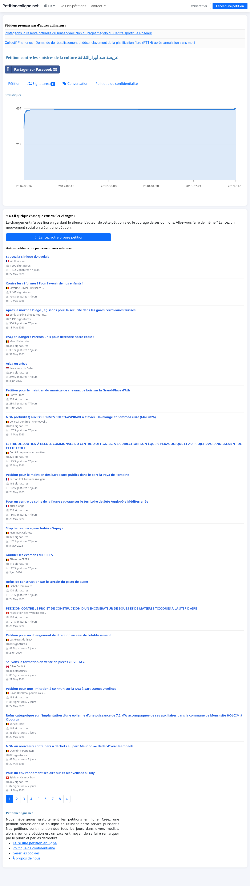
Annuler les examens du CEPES (29, 555)
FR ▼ (50, 6)
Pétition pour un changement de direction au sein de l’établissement (58, 635)
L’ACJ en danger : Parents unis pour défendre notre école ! (50, 337)
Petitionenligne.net (21, 6)
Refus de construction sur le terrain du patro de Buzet (47, 582)
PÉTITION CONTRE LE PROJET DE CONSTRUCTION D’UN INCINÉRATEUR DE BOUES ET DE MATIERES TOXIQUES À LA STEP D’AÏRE (101, 608)
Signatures (41, 83)
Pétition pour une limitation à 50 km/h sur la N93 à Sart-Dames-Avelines (61, 689)
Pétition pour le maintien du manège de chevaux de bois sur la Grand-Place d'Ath (68, 390)
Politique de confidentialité (117, 83)
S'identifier (199, 6)
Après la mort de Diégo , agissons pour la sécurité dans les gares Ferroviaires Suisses (71, 310)
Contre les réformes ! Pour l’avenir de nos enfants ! (44, 283)
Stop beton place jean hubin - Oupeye (34, 528)
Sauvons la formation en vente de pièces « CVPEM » (45, 662)
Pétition (14, 83)
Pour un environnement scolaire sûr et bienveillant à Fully (50, 773)
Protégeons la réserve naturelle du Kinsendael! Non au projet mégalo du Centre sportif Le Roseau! (78, 33)
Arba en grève (16, 364)
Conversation (75, 83)
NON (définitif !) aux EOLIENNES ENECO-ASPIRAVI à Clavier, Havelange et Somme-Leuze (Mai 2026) (81, 417)
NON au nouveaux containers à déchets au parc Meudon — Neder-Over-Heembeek (69, 746)
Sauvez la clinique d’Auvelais (27, 257)
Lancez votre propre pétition (58, 237)
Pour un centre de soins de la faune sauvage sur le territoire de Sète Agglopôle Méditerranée (77, 501)
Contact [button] (96, 6)
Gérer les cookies (26, 853)
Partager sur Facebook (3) (31, 69)
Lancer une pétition (230, 6)
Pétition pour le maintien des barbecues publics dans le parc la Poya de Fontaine (67, 475)
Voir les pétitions (73, 6)
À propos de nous (26, 858)
